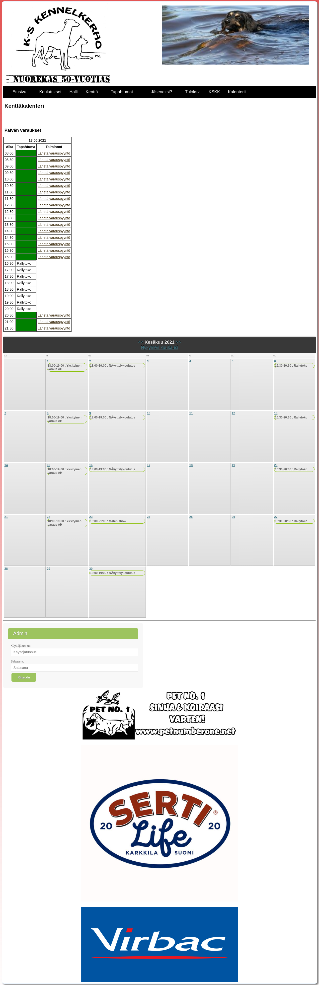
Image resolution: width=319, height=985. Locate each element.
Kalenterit (237, 91)
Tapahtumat (122, 91)
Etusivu (19, 91)
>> (177, 342)
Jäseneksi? (161, 91)
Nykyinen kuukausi (159, 347)
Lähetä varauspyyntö (54, 153)
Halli (73, 91)
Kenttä (91, 91)
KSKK (214, 91)
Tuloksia (193, 91)
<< (141, 342)
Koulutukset (50, 91)
